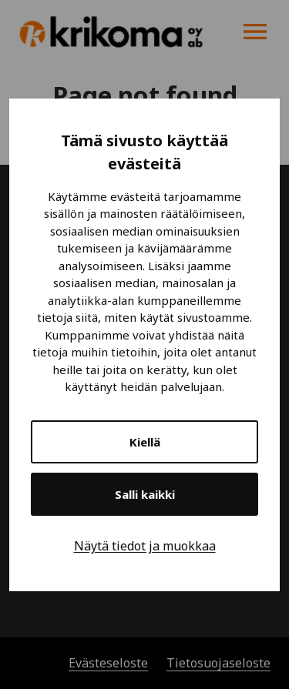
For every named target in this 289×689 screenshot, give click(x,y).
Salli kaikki (145, 494)
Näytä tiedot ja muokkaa (145, 545)
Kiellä (144, 442)
